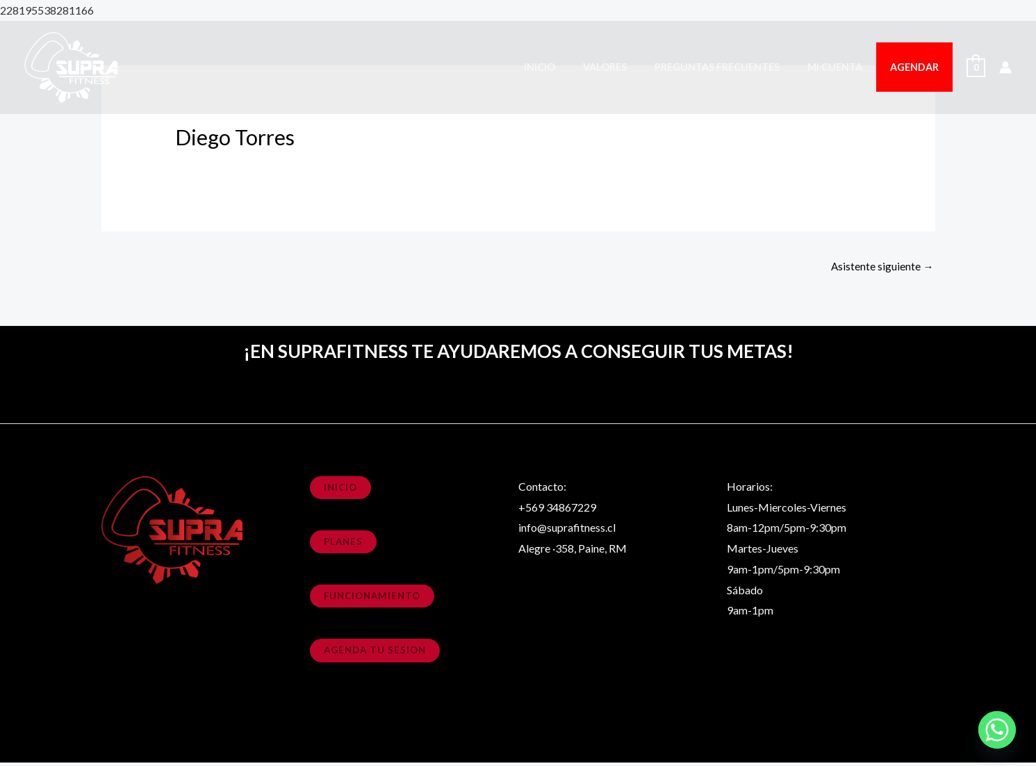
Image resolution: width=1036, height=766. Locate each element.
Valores (632, 67)
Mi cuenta (846, 67)
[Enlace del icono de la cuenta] (1005, 67)
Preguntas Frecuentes (736, 67)
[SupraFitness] (73, 65)
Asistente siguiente (882, 266)
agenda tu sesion (377, 653)
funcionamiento (375, 599)
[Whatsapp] (997, 730)
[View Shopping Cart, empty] (976, 67)
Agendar (918, 67)
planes (344, 544)
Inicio (574, 67)
